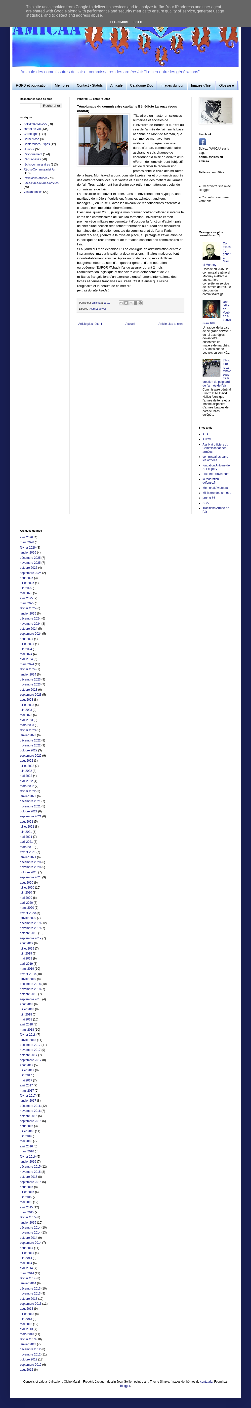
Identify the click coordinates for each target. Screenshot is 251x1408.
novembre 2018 (30, 989)
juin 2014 (26, 1258)
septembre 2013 (31, 1303)
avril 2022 (26, 781)
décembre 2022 (30, 740)
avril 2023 (26, 720)
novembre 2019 (30, 928)
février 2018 (28, 1034)
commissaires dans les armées (215, 458)
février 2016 (28, 1156)
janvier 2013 (28, 1344)
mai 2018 (26, 1019)
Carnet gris (31, 134)
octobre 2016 (28, 1116)
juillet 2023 (27, 705)
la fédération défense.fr (211, 480)
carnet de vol (98, 308)
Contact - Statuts (90, 85)
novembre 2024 (30, 623)
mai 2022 (26, 776)
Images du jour (172, 85)
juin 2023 (26, 710)
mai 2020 (26, 898)
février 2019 (28, 974)
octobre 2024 (28, 628)
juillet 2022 (27, 766)
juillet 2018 (27, 1009)
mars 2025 (27, 603)
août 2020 (26, 882)
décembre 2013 (30, 1288)
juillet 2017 (27, 1070)
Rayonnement (33, 154)
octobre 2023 (28, 689)
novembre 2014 (30, 1232)
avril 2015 (26, 1207)
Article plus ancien (171, 324)
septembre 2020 (31, 877)
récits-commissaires (37, 164)
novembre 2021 (30, 806)
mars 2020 (27, 907)
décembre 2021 (30, 801)
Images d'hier (201, 85)
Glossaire (226, 85)
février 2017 (28, 1095)
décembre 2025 (30, 558)
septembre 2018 (31, 999)
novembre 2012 (30, 1354)
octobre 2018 (28, 994)
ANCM (207, 439)
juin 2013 (26, 1319)
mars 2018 (27, 1029)
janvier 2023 (28, 735)
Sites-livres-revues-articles (41, 183)
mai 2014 (26, 1263)
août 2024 (26, 639)
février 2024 (28, 669)
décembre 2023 (30, 679)
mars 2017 (27, 1090)
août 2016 (26, 1126)
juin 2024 (26, 649)
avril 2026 (26, 537)
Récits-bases (32, 159)
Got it (138, 22)
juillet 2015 (27, 1192)
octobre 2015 (28, 1177)
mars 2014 (27, 1273)
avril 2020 (26, 902)
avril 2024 (26, 659)
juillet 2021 (27, 826)
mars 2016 (27, 1151)
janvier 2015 (28, 1222)
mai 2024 (26, 654)
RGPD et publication (31, 85)
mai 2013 (26, 1324)
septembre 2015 (31, 1182)
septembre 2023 (31, 694)
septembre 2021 (31, 816)
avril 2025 (26, 598)
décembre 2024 (30, 618)
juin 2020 (26, 892)
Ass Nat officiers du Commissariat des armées (215, 448)
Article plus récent (90, 324)
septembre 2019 (31, 938)
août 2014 (26, 1248)
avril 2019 (26, 963)
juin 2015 (26, 1197)
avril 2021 (26, 842)
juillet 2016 (27, 1131)
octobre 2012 (28, 1359)
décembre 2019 (30, 923)
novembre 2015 (30, 1172)
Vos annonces (33, 192)
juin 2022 (26, 771)
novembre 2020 (30, 867)
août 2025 (26, 578)
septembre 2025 (31, 573)
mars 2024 (27, 664)
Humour (29, 149)
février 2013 (28, 1339)
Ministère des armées (217, 493)
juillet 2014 (27, 1253)
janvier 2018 (28, 1040)
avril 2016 (26, 1146)
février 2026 (28, 547)
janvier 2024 (28, 674)
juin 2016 (26, 1136)
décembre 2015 (30, 1166)
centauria (206, 1381)
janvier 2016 (28, 1161)
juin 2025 (26, 588)
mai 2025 (26, 593)
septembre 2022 (31, 755)
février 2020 (28, 913)
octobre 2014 (28, 1237)
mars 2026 (27, 542)
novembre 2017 (30, 1050)
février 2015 (28, 1217)
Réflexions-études (35, 178)
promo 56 (209, 498)
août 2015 (26, 1187)
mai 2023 (26, 715)
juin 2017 (26, 1075)
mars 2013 (27, 1334)
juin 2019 (26, 953)
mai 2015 (26, 1202)
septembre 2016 (31, 1121)
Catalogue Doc (141, 85)
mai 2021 (26, 837)
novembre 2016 (30, 1111)
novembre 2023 (30, 684)
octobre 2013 (28, 1298)
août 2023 (26, 699)
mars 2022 (27, 786)
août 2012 (26, 1369)
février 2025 (28, 608)
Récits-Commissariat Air (39, 169)
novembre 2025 (30, 562)
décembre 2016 (30, 1106)
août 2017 (26, 1065)
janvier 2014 (28, 1283)
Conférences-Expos (37, 144)
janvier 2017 (28, 1100)
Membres (62, 85)
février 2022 (28, 791)
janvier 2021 (28, 857)
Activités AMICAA (35, 124)
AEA (206, 434)
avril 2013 (26, 1329)
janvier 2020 (28, 918)
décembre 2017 (30, 1045)
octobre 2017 (28, 1055)
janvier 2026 (28, 552)
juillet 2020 (27, 887)
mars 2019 (27, 968)
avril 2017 (26, 1085)
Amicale (116, 85)
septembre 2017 (31, 1060)
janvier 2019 (28, 979)
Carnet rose (31, 139)
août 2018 (26, 1004)
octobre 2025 (28, 567)
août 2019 (26, 943)
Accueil (130, 324)
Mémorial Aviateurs (215, 488)
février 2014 (28, 1278)
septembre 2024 (31, 633)
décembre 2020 (30, 862)
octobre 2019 (28, 933)
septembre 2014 (31, 1242)
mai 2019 (26, 958)
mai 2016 (26, 1141)
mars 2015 (27, 1212)
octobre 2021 (28, 811)
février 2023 (28, 730)
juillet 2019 (27, 948)
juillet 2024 (27, 644)
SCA (206, 503)
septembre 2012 (31, 1364)
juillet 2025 (27, 583)
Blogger (125, 1386)
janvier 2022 (28, 796)
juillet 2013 (27, 1314)
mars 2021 (27, 847)
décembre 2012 (30, 1349)
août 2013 (26, 1308)
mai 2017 (26, 1080)
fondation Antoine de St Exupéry (216, 467)
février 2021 (28, 852)
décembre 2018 (30, 984)
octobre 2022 (28, 750)
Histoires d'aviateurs (216, 474)
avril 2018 (26, 1024)
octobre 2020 (28, 872)
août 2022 (26, 760)
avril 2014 (26, 1268)
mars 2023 (27, 725)
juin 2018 (26, 1014)
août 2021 (26, 821)
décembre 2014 (30, 1227)
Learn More (119, 22)
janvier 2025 (28, 613)
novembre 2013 (30, 1293)
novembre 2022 (30, 745)
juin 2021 (26, 832)
